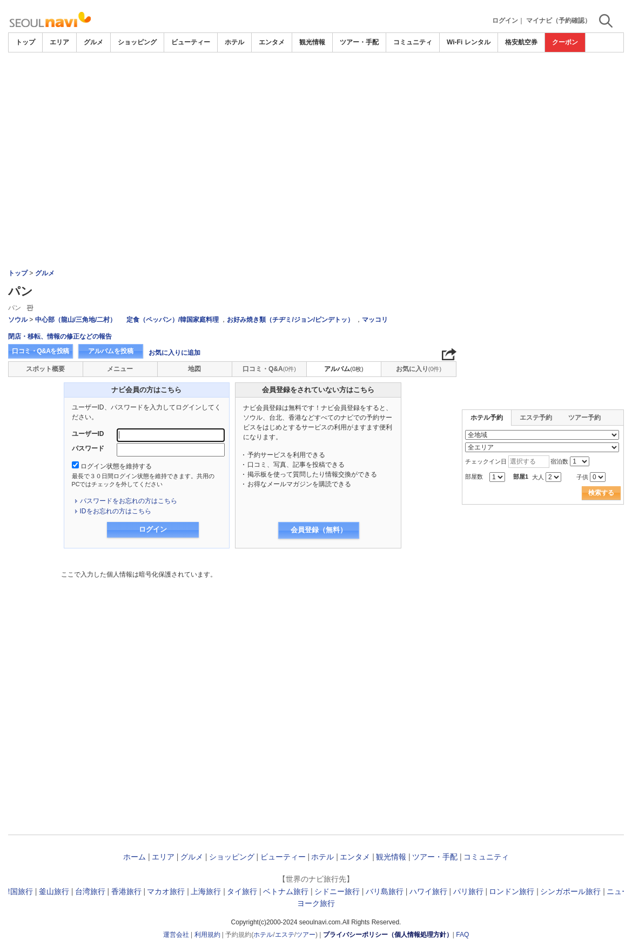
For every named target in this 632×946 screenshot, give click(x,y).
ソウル (18, 319)
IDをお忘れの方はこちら (115, 511)
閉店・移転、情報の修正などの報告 (60, 336)
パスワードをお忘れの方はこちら (128, 501)
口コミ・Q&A (269, 369)
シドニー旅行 (337, 891)
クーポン (565, 42)
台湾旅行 (90, 891)
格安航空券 (521, 42)
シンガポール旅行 (570, 891)
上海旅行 (206, 891)
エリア (59, 42)
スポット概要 (45, 369)
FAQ (462, 934)
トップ (25, 42)
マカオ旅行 (166, 891)
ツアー (305, 934)
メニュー (120, 369)
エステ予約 (536, 417)
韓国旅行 (18, 891)
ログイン (505, 20)
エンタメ (272, 42)
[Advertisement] (316, 133)
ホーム (134, 856)
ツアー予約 (584, 417)
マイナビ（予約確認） (558, 20)
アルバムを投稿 (110, 351)
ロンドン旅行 (511, 891)
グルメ (93, 42)
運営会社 (176, 934)
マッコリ (375, 319)
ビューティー (190, 42)
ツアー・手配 (359, 42)
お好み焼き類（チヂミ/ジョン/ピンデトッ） (290, 319)
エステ (284, 934)
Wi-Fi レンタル (468, 42)
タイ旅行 (242, 891)
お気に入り (418, 369)
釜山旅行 (54, 891)
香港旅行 (126, 891)
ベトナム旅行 (285, 891)
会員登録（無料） (319, 530)
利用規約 (207, 934)
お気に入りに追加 (174, 352)
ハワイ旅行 (428, 891)
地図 (194, 369)
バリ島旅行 (385, 891)
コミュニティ (412, 42)
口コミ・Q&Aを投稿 (40, 351)
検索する (601, 493)
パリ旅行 (468, 891)
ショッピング (137, 42)
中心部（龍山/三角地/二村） (76, 319)
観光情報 (312, 42)
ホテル (234, 42)
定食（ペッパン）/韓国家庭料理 (172, 319)
